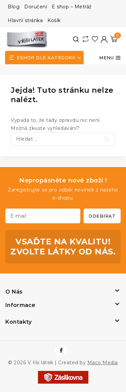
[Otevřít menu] (110, 57)
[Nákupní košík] (113, 39)
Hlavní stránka (25, 20)
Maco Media (102, 363)
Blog (13, 7)
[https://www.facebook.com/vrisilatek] (61, 350)
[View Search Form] (76, 39)
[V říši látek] (27, 39)
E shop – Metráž (72, 7)
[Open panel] (44, 57)
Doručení (35, 7)
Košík (54, 20)
